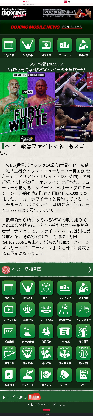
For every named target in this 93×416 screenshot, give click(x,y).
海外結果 (27, 362)
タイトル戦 (46, 318)
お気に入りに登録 (46, 410)
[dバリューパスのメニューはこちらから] (69, 2)
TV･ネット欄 (9, 318)
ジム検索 (65, 340)
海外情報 (83, 362)
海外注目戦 (65, 362)
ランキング (65, 54)
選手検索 (83, 54)
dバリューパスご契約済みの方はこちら (29, 4)
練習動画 (46, 54)
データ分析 (27, 340)
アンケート (27, 383)
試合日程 (9, 54)
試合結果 (27, 54)
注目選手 (83, 340)
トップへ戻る (21, 397)
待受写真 (46, 340)
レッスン (65, 383)
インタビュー (83, 318)
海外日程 (9, 362)
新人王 (46, 296)
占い (83, 383)
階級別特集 (65, 318)
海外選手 (46, 362)
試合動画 (9, 340)
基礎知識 (9, 383)
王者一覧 (27, 318)
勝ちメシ (46, 383)
